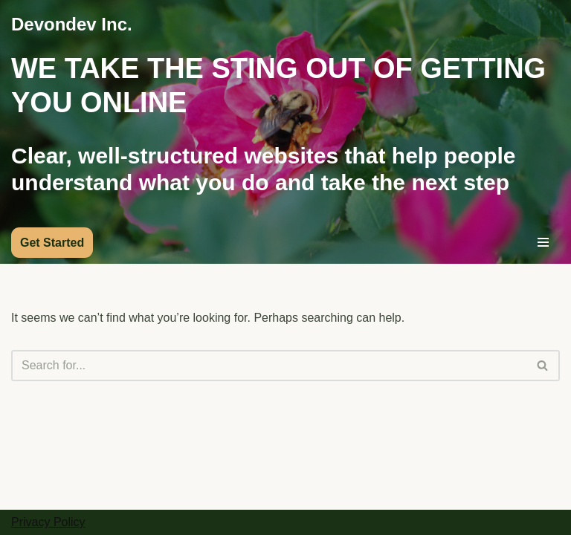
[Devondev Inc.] (71, 24)
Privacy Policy (48, 522)
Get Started (52, 242)
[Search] (268, 365)
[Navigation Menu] (543, 242)
